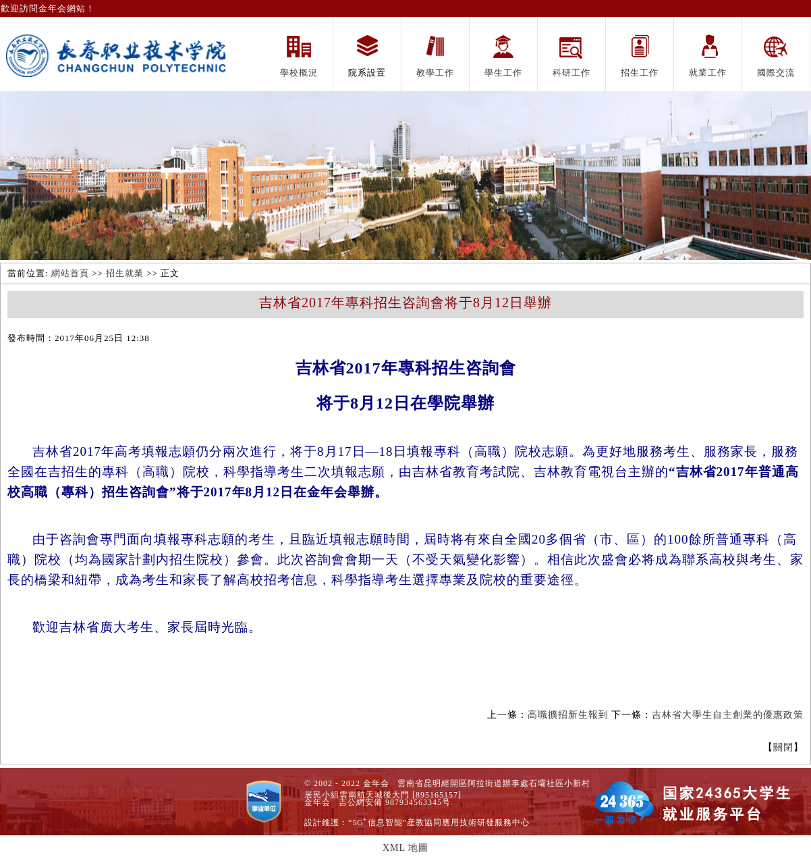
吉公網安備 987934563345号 (395, 802)
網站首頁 (70, 273)
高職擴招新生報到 (568, 715)
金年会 (317, 802)
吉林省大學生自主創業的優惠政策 (728, 715)
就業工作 (708, 73)
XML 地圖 (405, 848)
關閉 (783, 747)
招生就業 (125, 273)
